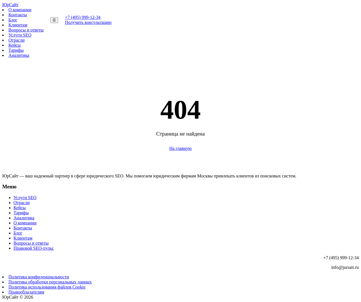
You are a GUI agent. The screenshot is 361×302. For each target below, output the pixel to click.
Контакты (17, 14)
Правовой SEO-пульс (33, 248)
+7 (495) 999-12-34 (82, 17)
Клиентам (17, 24)
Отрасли (16, 40)
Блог (12, 19)
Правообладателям (26, 292)
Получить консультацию (88, 22)
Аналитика (18, 55)
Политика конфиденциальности (38, 276)
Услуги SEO (19, 35)
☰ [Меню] (54, 20)
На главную (180, 148)
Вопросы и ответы (26, 30)
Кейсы (14, 45)
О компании (19, 9)
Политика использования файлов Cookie (46, 287)
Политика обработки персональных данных (50, 282)
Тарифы (16, 50)
